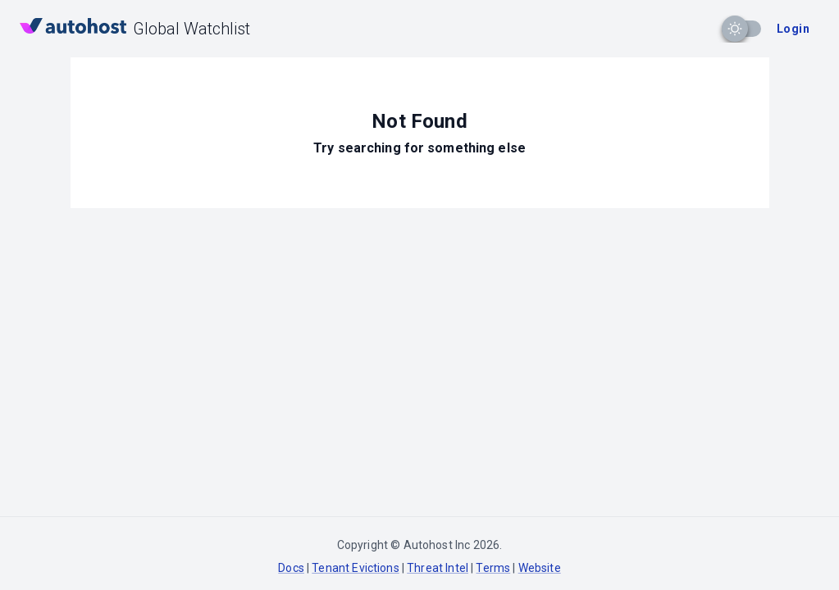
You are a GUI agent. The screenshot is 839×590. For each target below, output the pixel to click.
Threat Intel (437, 567)
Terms (493, 567)
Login (793, 28)
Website (539, 567)
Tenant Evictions (355, 567)
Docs (291, 567)
